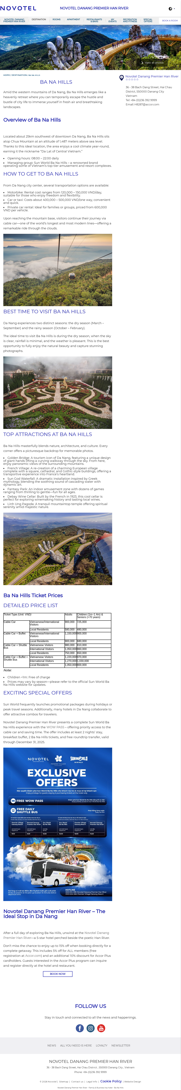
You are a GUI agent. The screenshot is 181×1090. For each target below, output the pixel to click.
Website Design (132, 1081)
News (51, 1045)
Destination (39, 19)
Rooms (56, 19)
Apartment (73, 19)
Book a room (170, 20)
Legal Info (91, 1081)
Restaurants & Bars (94, 20)
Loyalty (101, 1045)
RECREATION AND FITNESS (130, 20)
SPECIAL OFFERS (148, 20)
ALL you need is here (76, 1045)
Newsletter (120, 1045)
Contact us (77, 1081)
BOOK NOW (58, 973)
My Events (112, 20)
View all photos (154, 62)
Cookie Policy (111, 1081)
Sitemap (63, 1081)
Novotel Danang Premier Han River (14, 20)
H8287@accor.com (146, 104)
